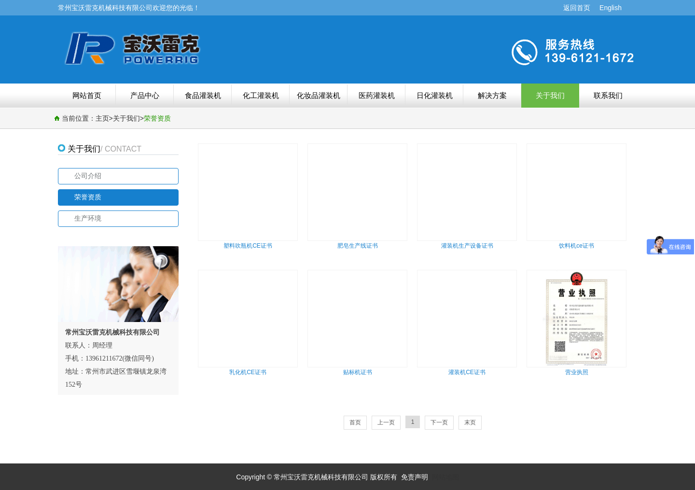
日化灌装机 (435, 95)
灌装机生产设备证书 (467, 245)
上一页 (386, 422)
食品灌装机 (203, 95)
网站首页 (86, 95)
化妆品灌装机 (318, 95)
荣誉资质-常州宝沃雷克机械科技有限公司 (200, 48)
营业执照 (576, 372)
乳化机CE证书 (247, 372)
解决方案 (492, 95)
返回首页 (576, 8)
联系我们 (608, 95)
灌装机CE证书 (467, 372)
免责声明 (414, 477)
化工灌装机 (261, 95)
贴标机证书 (357, 372)
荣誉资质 (157, 118)
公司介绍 (87, 176)
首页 (355, 422)
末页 (470, 422)
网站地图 (445, 477)
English (610, 8)
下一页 (439, 422)
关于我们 (550, 95)
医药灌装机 (377, 95)
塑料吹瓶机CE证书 (247, 245)
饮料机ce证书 (576, 245)
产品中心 (144, 95)
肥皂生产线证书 (357, 245)
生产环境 (87, 218)
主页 (102, 118)
